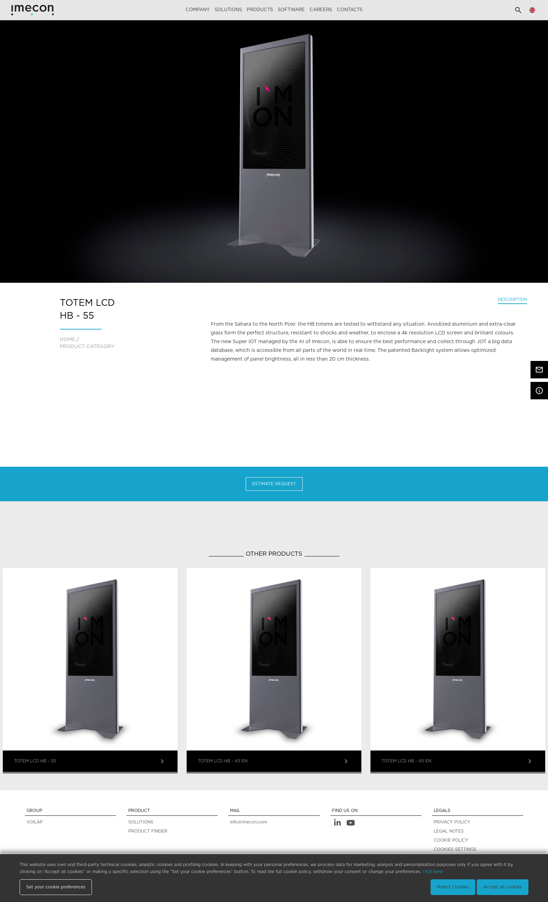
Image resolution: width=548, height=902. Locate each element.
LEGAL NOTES (449, 831)
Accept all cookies (502, 887)
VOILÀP (35, 822)
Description (512, 299)
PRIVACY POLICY (452, 822)
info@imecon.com (248, 822)
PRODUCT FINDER (147, 831)
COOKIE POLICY (451, 840)
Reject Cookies (453, 887)
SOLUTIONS (140, 822)
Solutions (228, 10)
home (67, 339)
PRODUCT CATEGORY (87, 346)
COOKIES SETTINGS (455, 849)
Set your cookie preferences (55, 887)
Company (198, 10)
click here (432, 872)
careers (321, 10)
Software (291, 10)
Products (260, 10)
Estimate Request (274, 484)
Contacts (349, 10)
